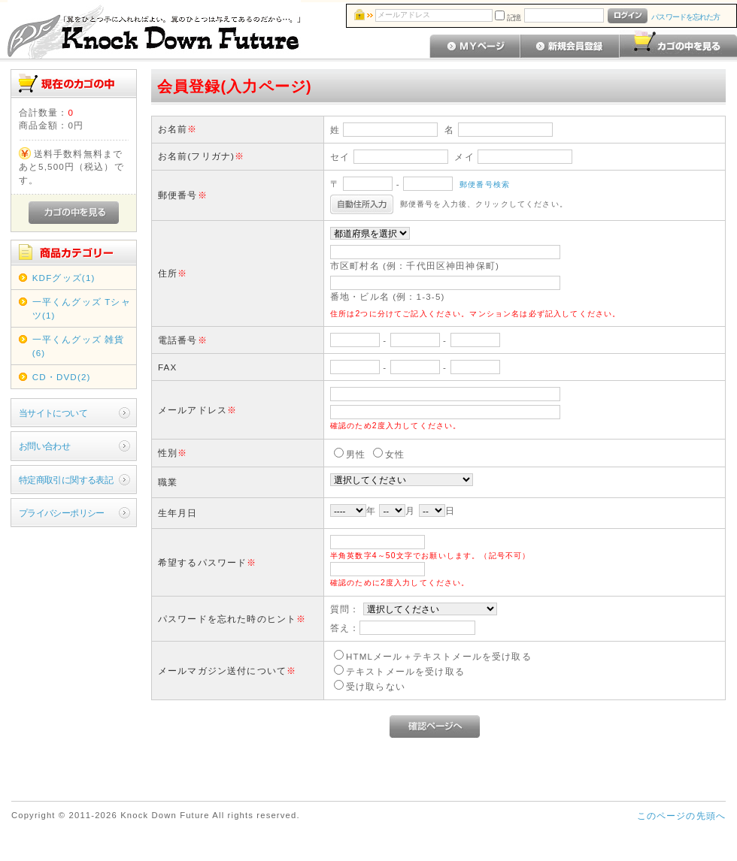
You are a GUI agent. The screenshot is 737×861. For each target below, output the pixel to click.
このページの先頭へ (681, 815)
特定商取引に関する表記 (66, 480)
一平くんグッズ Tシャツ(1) (81, 308)
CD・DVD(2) (61, 377)
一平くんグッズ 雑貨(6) (78, 345)
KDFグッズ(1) (64, 277)
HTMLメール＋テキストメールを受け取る (439, 656)
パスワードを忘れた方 (685, 17)
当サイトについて (53, 413)
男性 (355, 454)
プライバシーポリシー (62, 513)
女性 (395, 454)
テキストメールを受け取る (405, 671)
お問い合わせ (45, 446)
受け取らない (375, 686)
